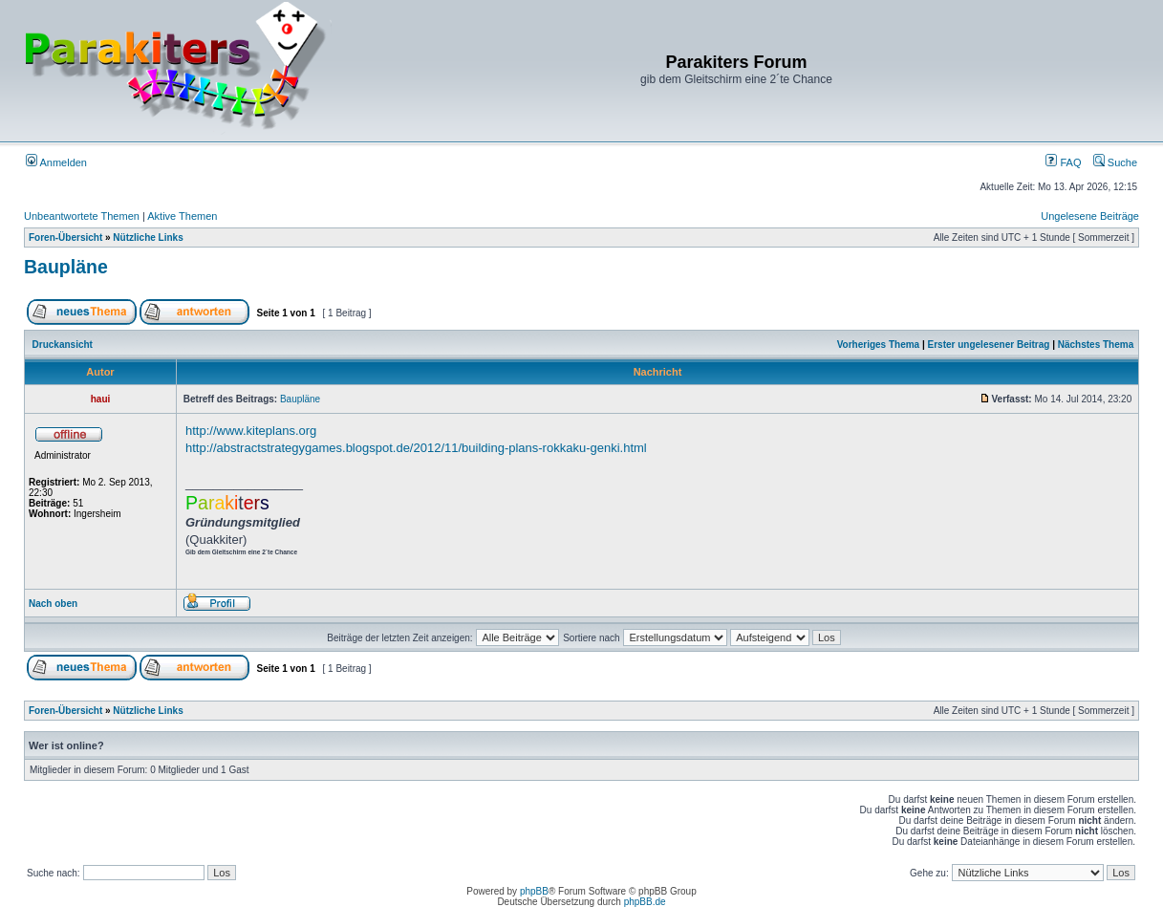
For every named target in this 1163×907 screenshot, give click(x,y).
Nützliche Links (148, 237)
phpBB (534, 891)
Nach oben (53, 603)
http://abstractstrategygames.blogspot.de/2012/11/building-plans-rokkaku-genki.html (416, 448)
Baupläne (66, 266)
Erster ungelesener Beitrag (989, 344)
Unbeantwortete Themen (82, 216)
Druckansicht (62, 344)
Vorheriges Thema (878, 344)
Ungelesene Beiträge (1090, 216)
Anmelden (56, 162)
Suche (1115, 162)
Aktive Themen (182, 216)
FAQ (1063, 162)
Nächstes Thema (1095, 344)
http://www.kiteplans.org (250, 430)
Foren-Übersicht (65, 237)
